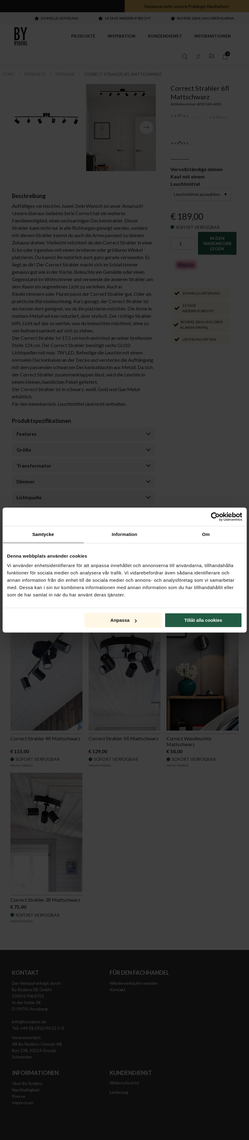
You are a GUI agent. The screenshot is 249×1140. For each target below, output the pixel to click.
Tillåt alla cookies (203, 620)
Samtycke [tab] (43, 534)
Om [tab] (206, 534)
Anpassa (123, 620)
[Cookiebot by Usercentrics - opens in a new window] (215, 516)
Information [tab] (124, 534)
